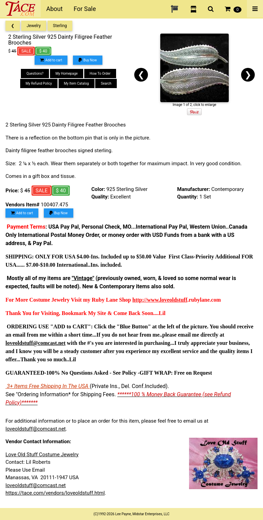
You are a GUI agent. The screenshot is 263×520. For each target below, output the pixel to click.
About (54, 8)
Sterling (60, 25)
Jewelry (34, 25)
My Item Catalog (76, 83)
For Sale (85, 8)
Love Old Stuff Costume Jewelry (41, 454)
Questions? (34, 73)
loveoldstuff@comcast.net (35, 429)
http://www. (146, 300)
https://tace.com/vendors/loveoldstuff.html (55, 493)
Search (106, 83)
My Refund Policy (39, 83)
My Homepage (66, 73)
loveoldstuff (173, 300)
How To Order (100, 73)
